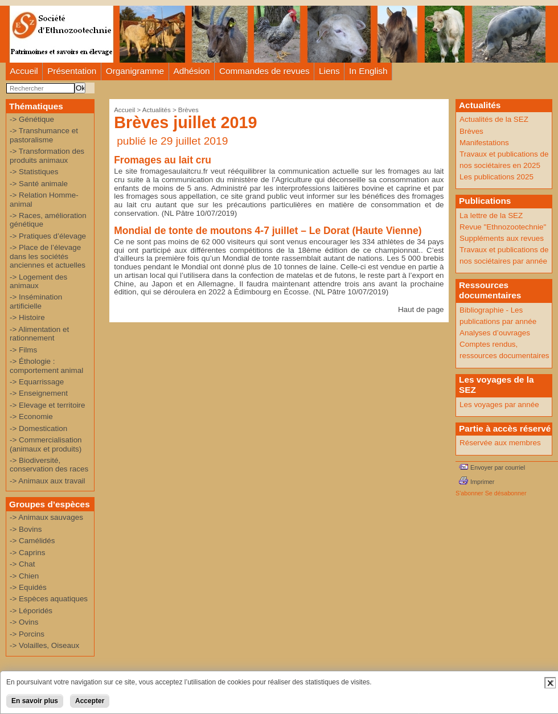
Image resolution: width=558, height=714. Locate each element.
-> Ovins (24, 622)
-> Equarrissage (37, 381)
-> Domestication (38, 428)
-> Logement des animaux (38, 281)
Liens (329, 71)
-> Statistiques (34, 171)
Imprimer (482, 481)
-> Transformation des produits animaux (47, 155)
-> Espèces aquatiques (49, 598)
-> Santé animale (39, 183)
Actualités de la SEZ (493, 119)
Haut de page (421, 309)
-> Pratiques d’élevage (48, 236)
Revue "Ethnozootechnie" (502, 227)
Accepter (89, 701)
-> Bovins (26, 529)
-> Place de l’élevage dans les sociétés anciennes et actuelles (47, 256)
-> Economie (31, 416)
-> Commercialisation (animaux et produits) (46, 444)
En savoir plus (34, 701)
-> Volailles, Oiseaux (44, 645)
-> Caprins (27, 552)
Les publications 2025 (496, 177)
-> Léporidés (31, 610)
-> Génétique (32, 119)
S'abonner (469, 493)
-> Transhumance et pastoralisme (44, 134)
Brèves (188, 109)
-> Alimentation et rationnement (39, 333)
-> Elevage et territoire (47, 405)
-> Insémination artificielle (36, 301)
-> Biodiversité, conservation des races (49, 464)
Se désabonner (506, 493)
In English (368, 71)
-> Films (23, 350)
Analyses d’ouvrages (494, 333)
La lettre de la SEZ (491, 215)
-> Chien (24, 576)
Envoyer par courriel (497, 467)
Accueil (24, 71)
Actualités (156, 109)
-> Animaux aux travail (47, 481)
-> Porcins (27, 634)
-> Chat (22, 564)
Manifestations (484, 142)
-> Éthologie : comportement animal (46, 365)
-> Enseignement (39, 393)
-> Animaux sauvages (46, 517)
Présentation (71, 71)
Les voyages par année (499, 404)
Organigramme (135, 71)
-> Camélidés (32, 540)
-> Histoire (27, 317)
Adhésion (192, 71)
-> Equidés (28, 587)
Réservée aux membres (500, 442)
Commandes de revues (264, 71)
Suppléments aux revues (501, 238)
